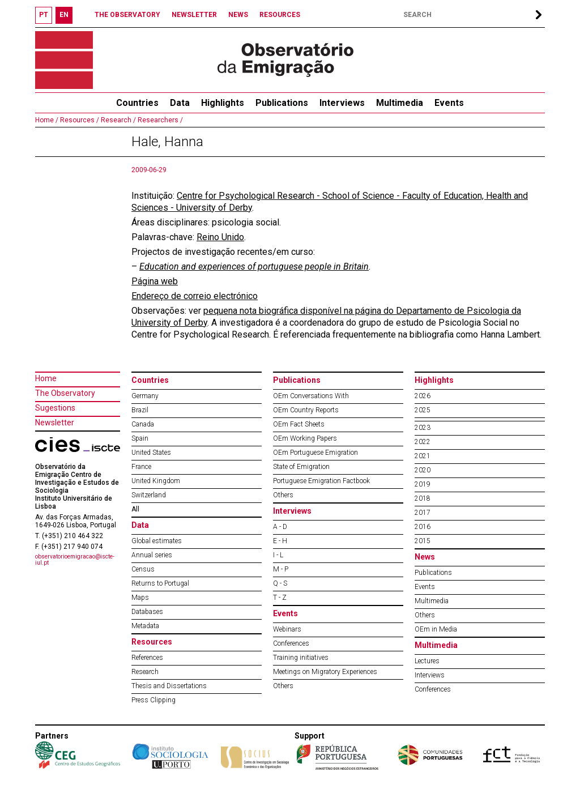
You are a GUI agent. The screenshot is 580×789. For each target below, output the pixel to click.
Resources (151, 641)
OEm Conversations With (311, 396)
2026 (422, 396)
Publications (281, 102)
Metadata (145, 626)
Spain (139, 438)
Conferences (291, 643)
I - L (278, 555)
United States (151, 453)
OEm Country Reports (306, 410)
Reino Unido (220, 237)
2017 (422, 513)
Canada (142, 424)
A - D (280, 527)
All (135, 509)
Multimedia (399, 102)
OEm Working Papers (305, 438)
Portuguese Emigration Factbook (321, 481)
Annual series (151, 555)
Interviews (342, 102)
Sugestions (55, 407)
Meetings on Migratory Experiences (325, 672)
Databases (147, 612)
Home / (46, 120)
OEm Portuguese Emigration (315, 453)
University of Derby (214, 207)
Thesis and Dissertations (169, 686)
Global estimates (156, 541)
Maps (140, 598)
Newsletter (54, 422)
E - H (280, 541)
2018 (422, 498)
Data (180, 102)
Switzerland (148, 495)
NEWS (238, 15)
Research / (117, 120)
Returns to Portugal (160, 583)
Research (145, 672)
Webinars (287, 629)
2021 (422, 456)
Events (449, 102)
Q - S (280, 583)
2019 (422, 484)
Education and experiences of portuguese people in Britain (254, 266)
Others (283, 495)
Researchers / (159, 120)
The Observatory (65, 393)
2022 (422, 442)
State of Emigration (301, 467)
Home (46, 378)
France (141, 467)
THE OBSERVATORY (127, 15)
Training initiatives (301, 658)
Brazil (139, 410)
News (425, 556)
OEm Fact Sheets (299, 424)
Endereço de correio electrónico (194, 296)
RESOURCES (279, 15)
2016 (422, 527)
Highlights (222, 102)
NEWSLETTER (194, 15)
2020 (422, 470)
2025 (422, 410)
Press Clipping (153, 700)
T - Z (280, 598)
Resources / (78, 120)
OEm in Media (436, 629)
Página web (154, 281)
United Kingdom (155, 481)
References (147, 658)
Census (143, 569)
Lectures (427, 661)
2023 (422, 428)
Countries (150, 380)
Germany (145, 396)
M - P (280, 569)
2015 (422, 541)
